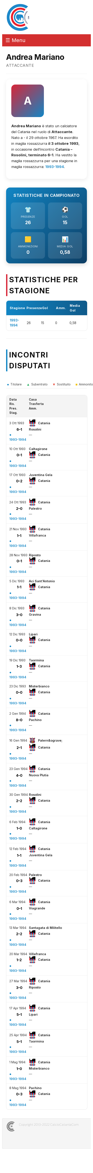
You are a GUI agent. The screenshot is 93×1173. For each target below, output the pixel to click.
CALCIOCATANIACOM (26, 1126)
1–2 (19, 960)
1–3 (19, 666)
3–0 (19, 615)
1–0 (19, 828)
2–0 (19, 508)
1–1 (19, 535)
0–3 (19, 881)
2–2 (19, 801)
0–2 (19, 481)
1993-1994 (54, 167)
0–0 (19, 640)
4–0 (19, 775)
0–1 (19, 455)
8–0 (19, 720)
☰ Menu (15, 40)
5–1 (19, 1014)
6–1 (19, 429)
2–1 (19, 748)
